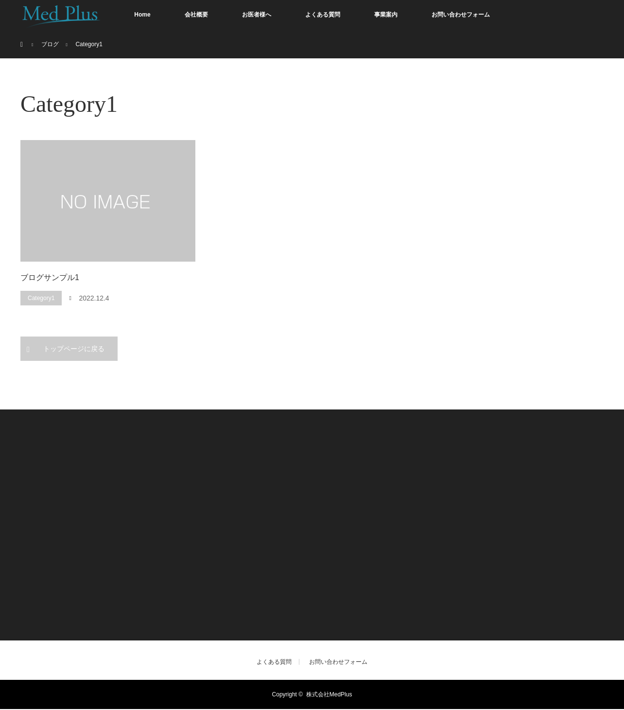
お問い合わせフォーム (461, 14)
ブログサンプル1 (49, 277)
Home (142, 14)
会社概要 (196, 14)
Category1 (41, 298)
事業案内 (386, 14)
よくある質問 (322, 14)
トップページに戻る (73, 349)
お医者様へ (256, 14)
